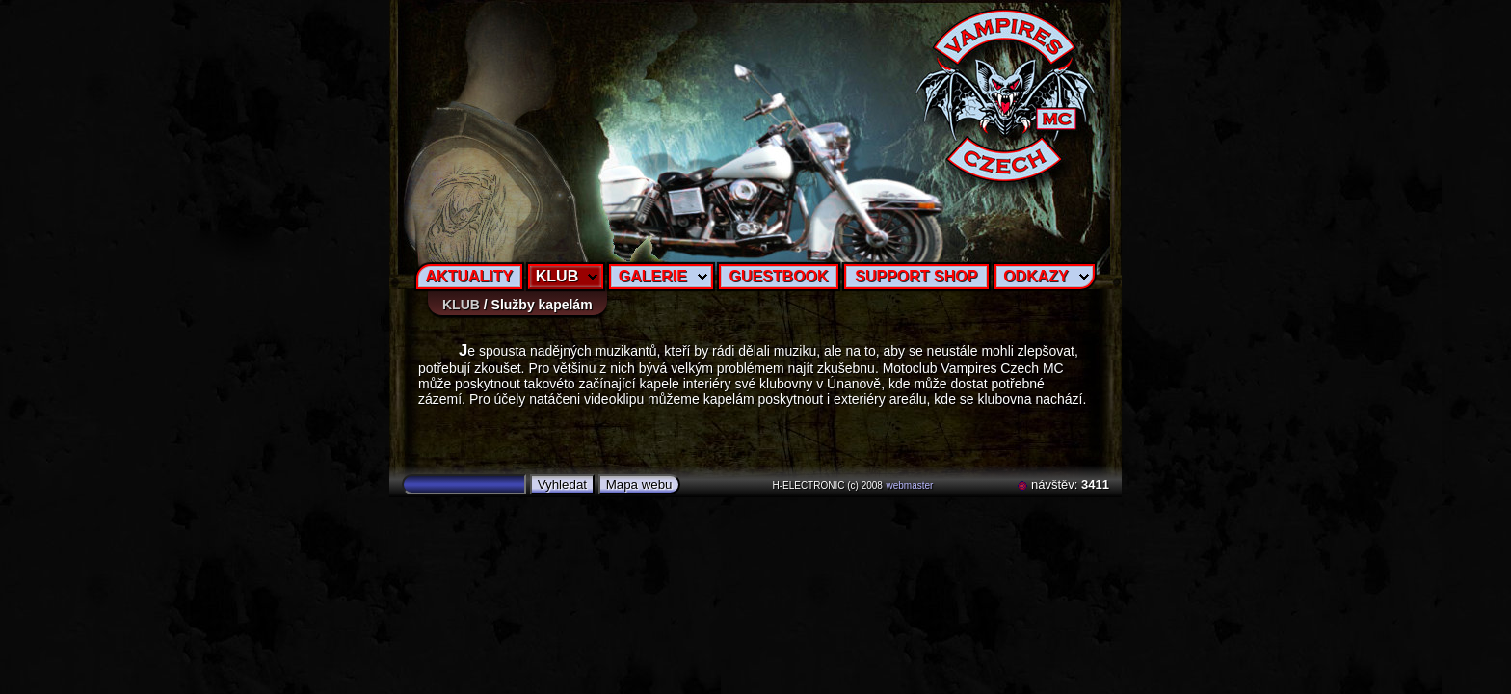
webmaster (910, 485)
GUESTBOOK (778, 276)
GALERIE (653, 276)
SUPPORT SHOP (916, 276)
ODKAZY (1036, 276)
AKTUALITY (470, 276)
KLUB (557, 276)
